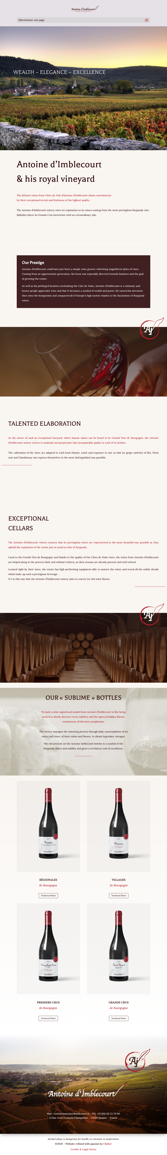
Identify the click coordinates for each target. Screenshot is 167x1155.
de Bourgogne (48, 885)
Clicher (107, 1143)
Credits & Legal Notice (83, 1149)
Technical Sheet (48, 895)
